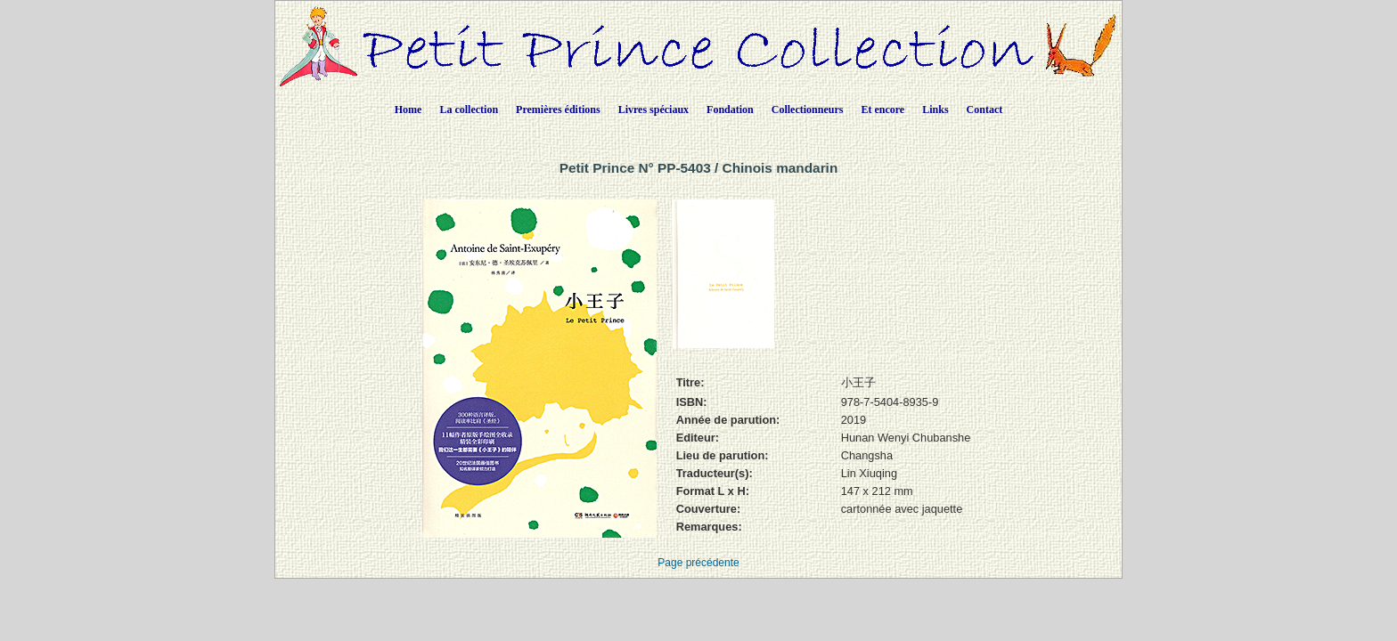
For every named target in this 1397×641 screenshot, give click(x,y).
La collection (468, 109)
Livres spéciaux (653, 109)
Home (408, 109)
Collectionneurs (808, 109)
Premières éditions (558, 109)
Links (935, 109)
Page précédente (698, 562)
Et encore (882, 109)
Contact (985, 109)
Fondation (730, 109)
